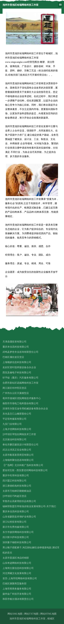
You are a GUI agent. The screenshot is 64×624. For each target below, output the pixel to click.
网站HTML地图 (48, 614)
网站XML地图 (15, 614)
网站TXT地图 (31, 614)
